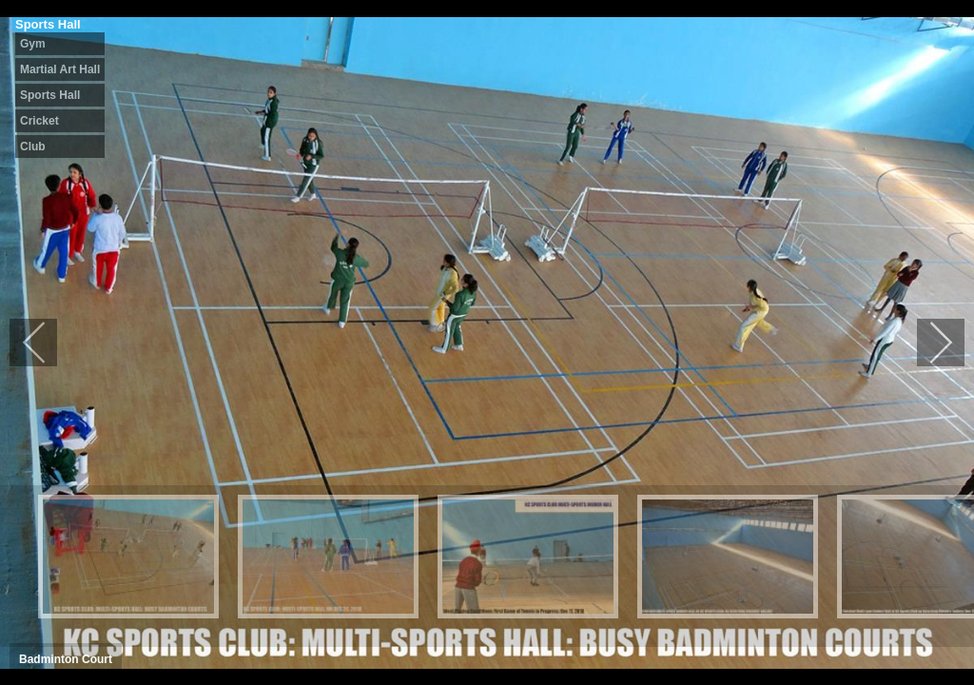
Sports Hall (50, 95)
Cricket (39, 120)
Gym (33, 43)
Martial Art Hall (60, 69)
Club (33, 146)
